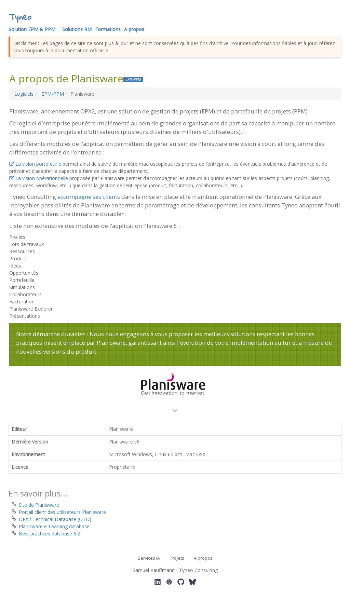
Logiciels (23, 94)
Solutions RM (77, 29)
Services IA (149, 558)
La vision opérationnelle (38, 178)
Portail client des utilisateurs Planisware (62, 512)
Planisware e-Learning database (54, 526)
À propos (203, 558)
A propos (134, 29)
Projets (177, 558)
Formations (108, 29)
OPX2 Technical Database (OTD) (55, 519)
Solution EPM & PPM (32, 29)
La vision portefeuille (35, 164)
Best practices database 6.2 (49, 533)
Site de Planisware (39, 505)
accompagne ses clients (88, 197)
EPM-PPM (52, 94)
